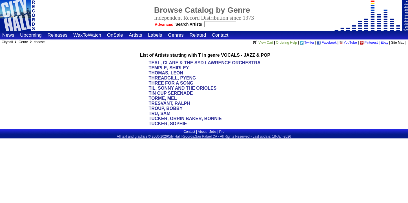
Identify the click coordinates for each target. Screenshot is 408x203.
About (202, 132)
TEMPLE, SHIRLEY (168, 67)
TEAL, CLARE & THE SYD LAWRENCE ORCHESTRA (204, 62)
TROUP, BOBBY (165, 108)
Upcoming (31, 35)
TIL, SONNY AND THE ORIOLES (182, 88)
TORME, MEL (162, 98)
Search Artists (189, 24)
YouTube (348, 43)
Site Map (397, 43)
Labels (155, 35)
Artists (135, 35)
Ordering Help (286, 43)
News (8, 35)
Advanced (164, 24)
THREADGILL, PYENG (172, 78)
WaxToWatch (87, 35)
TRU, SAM (159, 113)
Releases (58, 35)
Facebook (326, 43)
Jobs (212, 132)
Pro (222, 132)
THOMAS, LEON (165, 72)
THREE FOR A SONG (170, 83)
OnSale (115, 35)
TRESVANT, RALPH (169, 103)
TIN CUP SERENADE (170, 93)
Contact (220, 35)
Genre (24, 42)
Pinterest (369, 43)
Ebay (384, 43)
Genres (176, 35)
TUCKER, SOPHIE (167, 123)
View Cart (262, 43)
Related (197, 35)
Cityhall (8, 42)
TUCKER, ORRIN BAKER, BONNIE (185, 118)
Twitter (307, 43)
